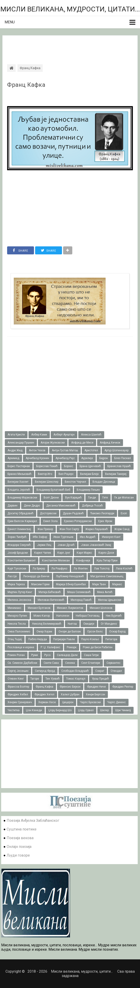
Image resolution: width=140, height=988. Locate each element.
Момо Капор (42, 615)
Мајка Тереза (16, 584)
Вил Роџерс (66, 474)
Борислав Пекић (47, 466)
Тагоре (34, 678)
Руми (34, 655)
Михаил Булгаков (39, 608)
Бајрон (103, 458)
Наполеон (62, 615)
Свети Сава (51, 662)
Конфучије (83, 560)
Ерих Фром (105, 521)
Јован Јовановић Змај (96, 545)
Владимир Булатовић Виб (53, 489)
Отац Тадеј (15, 639)
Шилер (104, 710)
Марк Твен (99, 584)
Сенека (70, 662)
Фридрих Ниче (96, 686)
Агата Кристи (16, 434)
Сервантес (113, 662)
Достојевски (48, 513)
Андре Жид (15, 450)
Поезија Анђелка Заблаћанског (33, 820)
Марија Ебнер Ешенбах (71, 584)
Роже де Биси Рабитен (97, 647)
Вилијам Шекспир (46, 481)
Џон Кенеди (34, 710)
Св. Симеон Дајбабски (22, 662)
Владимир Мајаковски (22, 497)
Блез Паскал (122, 458)
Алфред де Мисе (82, 442)
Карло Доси (106, 552)
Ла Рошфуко (59, 568)
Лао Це (12, 576)
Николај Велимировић (46, 623)
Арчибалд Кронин (37, 458)
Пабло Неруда (37, 639)
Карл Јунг (63, 552)
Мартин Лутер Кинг (20, 592)
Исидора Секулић (19, 545)
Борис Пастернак (19, 466)
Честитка (14, 710)
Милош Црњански (109, 600)
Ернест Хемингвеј (19, 529)
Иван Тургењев (63, 537)
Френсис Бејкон (70, 686)
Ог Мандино (109, 623)
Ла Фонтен (81, 568)
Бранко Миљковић (19, 474)
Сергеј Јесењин (18, 670)
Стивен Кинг (16, 678)
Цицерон (67, 702)
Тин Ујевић (52, 678)
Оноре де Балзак (70, 631)
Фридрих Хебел (18, 694)
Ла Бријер (39, 568)
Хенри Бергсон (95, 694)
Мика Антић (104, 592)
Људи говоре (18, 855)
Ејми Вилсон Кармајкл (22, 521)
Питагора (111, 639)
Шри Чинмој (123, 710)
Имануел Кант (111, 537)
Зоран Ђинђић (17, 537)
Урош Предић (100, 678)
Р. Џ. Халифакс (50, 647)
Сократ (99, 670)
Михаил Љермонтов (70, 608)
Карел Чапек (42, 552)
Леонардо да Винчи (36, 576)
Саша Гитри (91, 655)
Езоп (124, 513)
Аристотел (91, 450)
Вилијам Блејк (89, 474)
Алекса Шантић (91, 434)
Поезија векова (20, 838)
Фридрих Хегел (44, 694)
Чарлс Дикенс (116, 702)
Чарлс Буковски (90, 702)
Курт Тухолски (17, 568)
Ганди (92, 497)
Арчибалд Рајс (65, 458)
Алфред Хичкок (110, 442)
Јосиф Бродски (18, 552)
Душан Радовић (73, 513)
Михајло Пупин (17, 615)
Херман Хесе (47, 702)
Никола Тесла (17, 623)
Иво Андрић (87, 537)
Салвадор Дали (67, 655)
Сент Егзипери (90, 662)
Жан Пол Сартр (69, 529)
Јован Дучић (66, 545)
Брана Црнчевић (90, 466)
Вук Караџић (73, 497)
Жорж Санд (121, 529)
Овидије (88, 623)
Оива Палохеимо (19, 631)
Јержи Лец (44, 545)
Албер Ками (39, 434)
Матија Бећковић (50, 592)
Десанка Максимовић (61, 505)
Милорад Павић (81, 600)
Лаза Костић (124, 568)
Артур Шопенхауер (116, 450)
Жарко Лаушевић (96, 529)
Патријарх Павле (64, 639)
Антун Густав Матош (65, 450)
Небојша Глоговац (87, 615)
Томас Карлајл (75, 678)
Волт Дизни (51, 497)
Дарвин (12, 505)
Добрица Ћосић (92, 505)
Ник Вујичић (114, 615)
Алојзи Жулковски (53, 442)
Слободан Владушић (75, 670)
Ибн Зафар (40, 537)
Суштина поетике (21, 829)
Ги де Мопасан (124, 497)
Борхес (68, 466)
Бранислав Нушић (119, 466)
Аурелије (87, 458)
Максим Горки (40, 584)
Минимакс (14, 608)
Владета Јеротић (19, 489)
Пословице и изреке (21, 647)
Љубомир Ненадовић (70, 576)
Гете (105, 497)
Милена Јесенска (19, 600)
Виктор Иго (45, 474)
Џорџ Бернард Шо (60, 710)
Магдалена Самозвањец (106, 576)
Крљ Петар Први (107, 560)
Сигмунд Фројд (45, 670)
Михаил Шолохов (101, 608)
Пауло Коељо (90, 639)
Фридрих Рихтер (122, 686)
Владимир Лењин (88, 489)
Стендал (116, 670)
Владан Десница (103, 481)
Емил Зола (50, 521)
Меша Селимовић (79, 592)
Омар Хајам (44, 631)
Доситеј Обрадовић (21, 513)
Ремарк (71, 647)
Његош (72, 623)
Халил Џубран (70, 694)
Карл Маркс (84, 552)
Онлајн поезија (19, 846)
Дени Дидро (32, 505)
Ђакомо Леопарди (102, 513)
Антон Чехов (37, 450)
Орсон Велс (95, 631)
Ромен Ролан (16, 655)
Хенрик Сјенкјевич (20, 702)
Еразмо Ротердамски (78, 521)
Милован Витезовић (51, 600)
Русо (47, 655)
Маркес (117, 584)
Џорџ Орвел (86, 710)
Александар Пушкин (21, 442)
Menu (10, 22)
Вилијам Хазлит (18, 481)
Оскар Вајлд (117, 631)
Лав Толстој (101, 568)
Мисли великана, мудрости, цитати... (70, 9)
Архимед (13, 458)
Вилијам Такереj (115, 474)
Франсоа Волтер (18, 686)
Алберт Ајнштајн (64, 434)
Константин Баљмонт (22, 560)
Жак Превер (45, 529)
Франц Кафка (26, 84)
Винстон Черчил (75, 481)
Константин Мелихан (56, 560)
